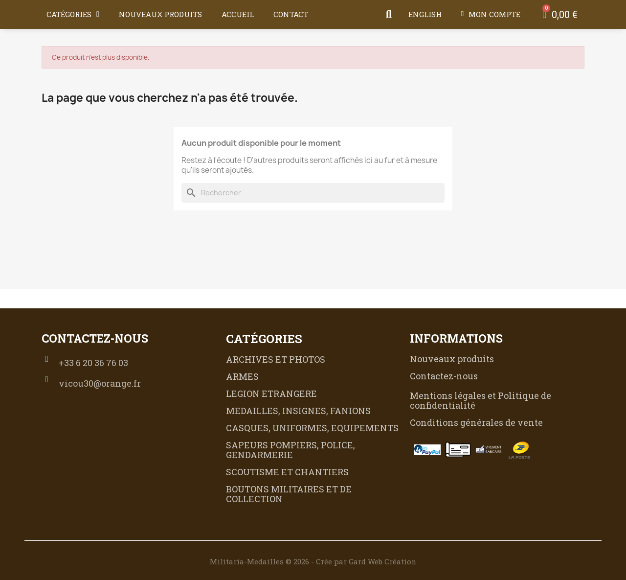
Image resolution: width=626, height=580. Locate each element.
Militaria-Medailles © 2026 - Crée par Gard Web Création (313, 561)
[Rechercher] (313, 193)
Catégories (72, 14)
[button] (389, 14)
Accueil (238, 14)
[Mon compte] (490, 14)
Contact (290, 14)
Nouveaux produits (160, 14)
